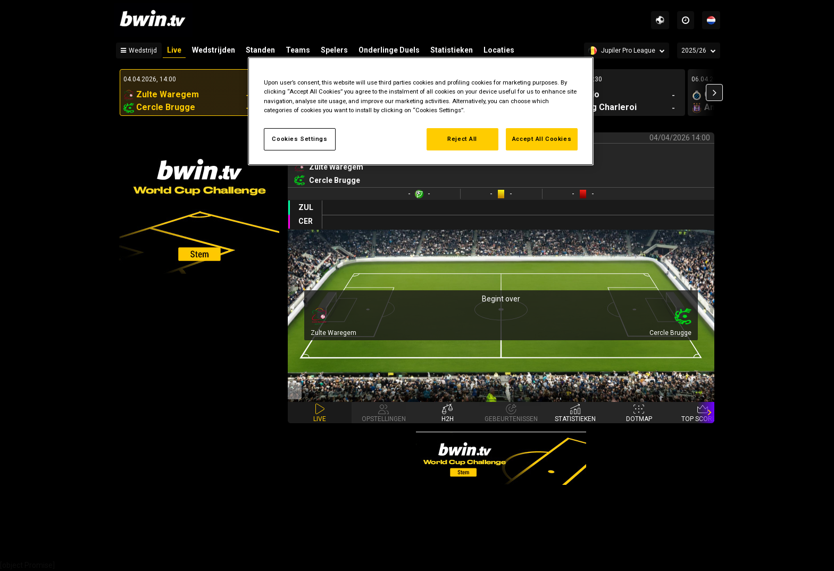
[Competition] (626, 50)
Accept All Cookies (541, 138)
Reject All (462, 138)
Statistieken (451, 50)
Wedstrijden (213, 50)
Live (174, 50)
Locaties (498, 50)
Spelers (334, 50)
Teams (298, 50)
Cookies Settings (299, 138)
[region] (421, 111)
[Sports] (660, 20)
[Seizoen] (698, 50)
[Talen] (711, 20)
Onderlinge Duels (389, 50)
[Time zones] (685, 20)
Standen (260, 50)
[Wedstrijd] (139, 50)
